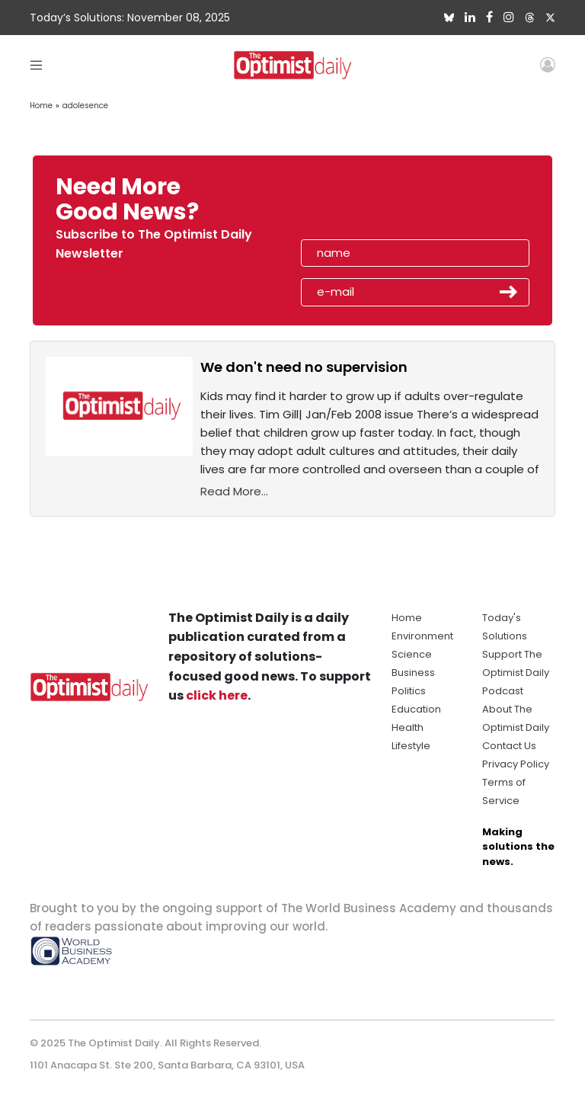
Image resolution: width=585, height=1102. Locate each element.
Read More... (234, 491)
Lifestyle (411, 745)
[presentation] (389, 204)
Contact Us (509, 745)
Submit (509, 292)
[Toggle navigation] (36, 64)
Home (41, 105)
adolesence (85, 105)
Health (408, 727)
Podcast (502, 691)
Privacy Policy (515, 764)
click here (217, 695)
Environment (422, 636)
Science (412, 654)
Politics (409, 691)
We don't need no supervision (304, 366)
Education (416, 709)
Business (413, 672)
